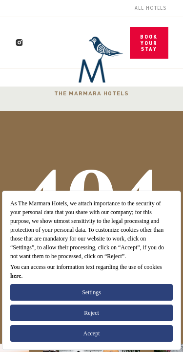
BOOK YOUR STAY (149, 43)
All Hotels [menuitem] (150, 8)
